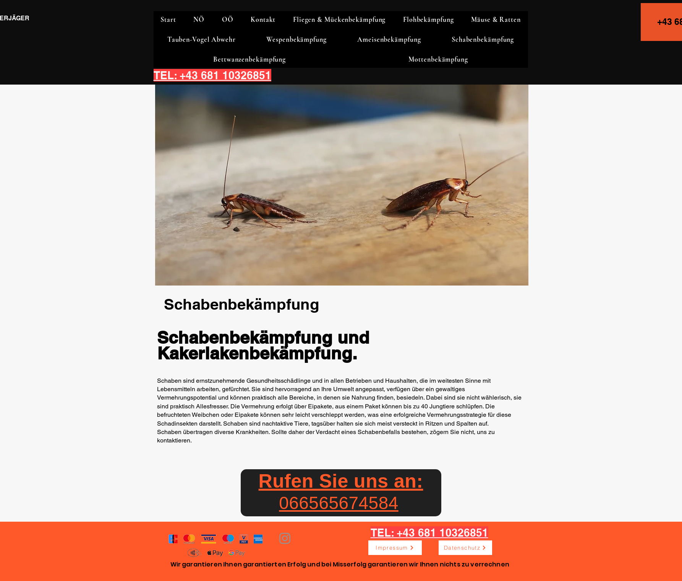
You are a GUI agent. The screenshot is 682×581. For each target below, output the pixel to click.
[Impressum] (395, 547)
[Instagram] (284, 538)
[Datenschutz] (465, 547)
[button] (199, 19)
